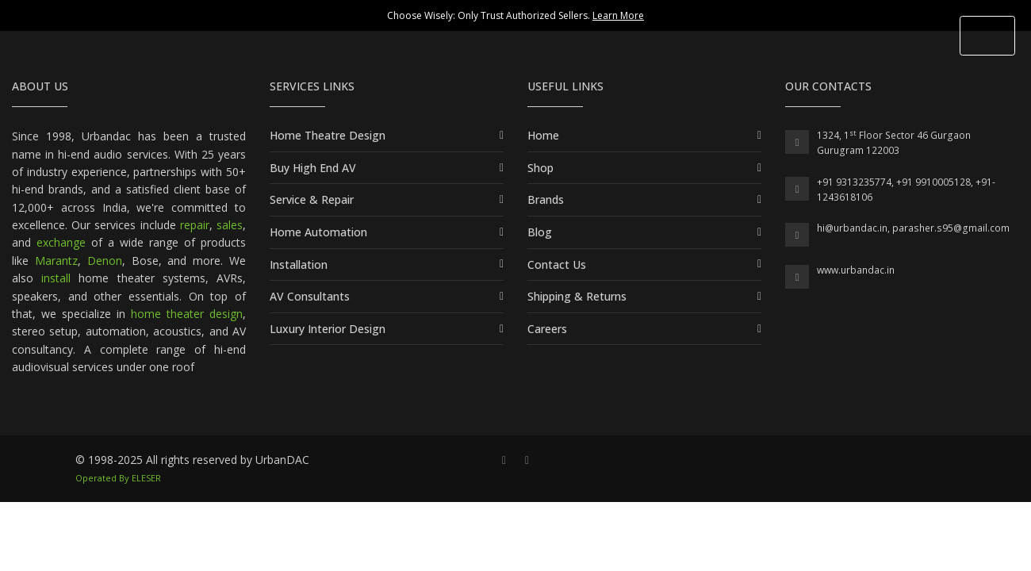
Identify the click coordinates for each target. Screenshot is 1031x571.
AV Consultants (310, 296)
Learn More (618, 15)
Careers (547, 328)
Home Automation (318, 232)
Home (543, 135)
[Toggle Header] (987, 36)
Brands (545, 199)
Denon (104, 260)
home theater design (187, 313)
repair (194, 224)
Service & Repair (312, 199)
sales (230, 224)
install (56, 278)
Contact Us (556, 264)
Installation (299, 264)
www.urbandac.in (856, 270)
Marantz (56, 260)
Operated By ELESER (118, 478)
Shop (540, 167)
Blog (539, 232)
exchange (61, 242)
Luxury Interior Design (327, 328)
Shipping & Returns (577, 296)
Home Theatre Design (327, 135)
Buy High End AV (313, 167)
